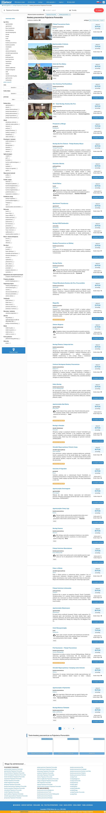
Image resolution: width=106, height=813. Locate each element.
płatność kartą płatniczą (12, 338)
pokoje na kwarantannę (12, 323)
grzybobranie (9, 219)
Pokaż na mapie (13, 350)
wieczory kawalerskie (11, 292)
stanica (6, 65)
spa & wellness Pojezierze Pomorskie (13, 794)
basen (7, 211)
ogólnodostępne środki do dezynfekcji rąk (11, 320)
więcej (54, 78)
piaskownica (9, 262)
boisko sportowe (10, 217)
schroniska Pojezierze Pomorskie (45, 775)
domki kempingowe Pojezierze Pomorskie (15, 775)
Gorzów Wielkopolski (58, 388)
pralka (7, 175)
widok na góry (9, 328)
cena (5, 85)
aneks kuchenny (10, 141)
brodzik (7, 249)
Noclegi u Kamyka (58, 425)
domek (6, 34)
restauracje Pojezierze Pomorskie (45, 771)
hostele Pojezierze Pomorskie (11, 780)
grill (7, 158)
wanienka (8, 272)
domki (7, 107)
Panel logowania (87, 805)
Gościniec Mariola (58, 163)
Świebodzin (56, 227)
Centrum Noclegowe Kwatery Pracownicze (66, 364)
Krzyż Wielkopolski (57, 552)
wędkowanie (9, 232)
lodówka (8, 166)
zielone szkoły (9, 296)
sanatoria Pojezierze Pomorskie (45, 773)
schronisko (7, 63)
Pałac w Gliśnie (57, 568)
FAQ (42, 805)
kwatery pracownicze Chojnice (78, 773)
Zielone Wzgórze (58, 324)
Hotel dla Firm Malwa (59, 64)
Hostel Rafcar (57, 183)
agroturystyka (8, 24)
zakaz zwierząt (9, 136)
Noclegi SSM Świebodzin (60, 223)
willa (6, 72)
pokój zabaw (9, 266)
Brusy (54, 473)
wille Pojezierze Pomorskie (44, 782)
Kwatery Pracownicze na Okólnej (63, 243)
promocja (6, 96)
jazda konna (9, 221)
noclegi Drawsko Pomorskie (77, 792)
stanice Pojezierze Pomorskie (44, 777)
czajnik (7, 156)
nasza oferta (68, 805)
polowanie (8, 226)
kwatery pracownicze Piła (76, 767)
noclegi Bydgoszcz (75, 778)
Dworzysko (55, 68)
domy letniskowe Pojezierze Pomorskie (14, 773)
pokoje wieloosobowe (11, 117)
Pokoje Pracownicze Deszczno (40, 753)
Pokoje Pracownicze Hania (61, 24)
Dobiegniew (56, 128)
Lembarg (55, 328)
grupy (7, 343)
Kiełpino (55, 692)
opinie (102, 20)
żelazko (8, 151)
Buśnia (54, 512)
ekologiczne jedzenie (11, 183)
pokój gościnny (8, 57)
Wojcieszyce (56, 612)
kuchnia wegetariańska (11, 190)
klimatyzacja (9, 145)
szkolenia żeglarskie (11, 313)
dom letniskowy (9, 30)
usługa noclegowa (9, 70)
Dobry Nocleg (57, 384)
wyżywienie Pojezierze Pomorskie (12, 778)
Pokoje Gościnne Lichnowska (62, 588)
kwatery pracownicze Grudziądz (78, 769)
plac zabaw (8, 264)
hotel (6, 38)
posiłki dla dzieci (10, 192)
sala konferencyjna (10, 287)
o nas (61, 805)
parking (8, 128)
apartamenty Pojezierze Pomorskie (13, 771)
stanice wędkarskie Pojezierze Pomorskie (47, 778)
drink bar (8, 181)
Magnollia (56, 303)
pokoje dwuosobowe (11, 111)
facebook (16, 805)
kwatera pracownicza (10, 43)
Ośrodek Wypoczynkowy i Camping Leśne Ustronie (69, 668)
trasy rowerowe (9, 230)
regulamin (36, 805)
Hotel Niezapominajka (60, 628)
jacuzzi (7, 238)
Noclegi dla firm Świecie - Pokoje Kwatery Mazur (68, 143)
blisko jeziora (9, 300)
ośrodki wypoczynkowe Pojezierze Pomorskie (15, 796)
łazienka (8, 147)
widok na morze (10, 334)
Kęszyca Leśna (56, 207)
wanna (7, 177)
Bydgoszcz (55, 187)
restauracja (7, 80)
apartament (8, 26)
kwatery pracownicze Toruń (44, 792)
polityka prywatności (51, 805)
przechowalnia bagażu (11, 200)
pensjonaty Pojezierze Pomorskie (12, 797)
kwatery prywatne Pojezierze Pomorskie (14, 788)
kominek (8, 160)
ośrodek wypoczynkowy (11, 53)
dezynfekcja (9, 317)
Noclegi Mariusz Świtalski (61, 707)
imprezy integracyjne (11, 285)
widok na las (9, 332)
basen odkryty (9, 215)
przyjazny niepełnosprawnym (13, 276)
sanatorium (8, 61)
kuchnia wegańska (10, 188)
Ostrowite (55, 429)
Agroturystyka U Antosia (60, 44)
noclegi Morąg (73, 790)
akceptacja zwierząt (11, 122)
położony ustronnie (10, 306)
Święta (54, 88)
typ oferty (6, 22)
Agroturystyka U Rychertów (61, 688)
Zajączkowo (56, 48)
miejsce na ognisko (11, 168)
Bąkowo (55, 28)
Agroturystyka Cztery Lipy (61, 508)
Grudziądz (55, 267)
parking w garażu (10, 132)
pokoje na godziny (10, 198)
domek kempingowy (10, 32)
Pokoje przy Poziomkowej (66, 753)
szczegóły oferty (98, 38)
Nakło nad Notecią (57, 712)
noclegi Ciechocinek (75, 780)
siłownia (8, 243)
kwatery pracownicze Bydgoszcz (45, 790)
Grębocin (55, 307)
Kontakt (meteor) (26, 805)
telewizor (8, 149)
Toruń (54, 108)
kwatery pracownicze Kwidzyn (45, 797)
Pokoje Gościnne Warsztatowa (62, 548)
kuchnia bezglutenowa (11, 186)
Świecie (55, 348)
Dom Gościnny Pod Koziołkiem (62, 84)
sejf (7, 205)
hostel (6, 36)
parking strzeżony (10, 130)
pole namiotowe (9, 59)
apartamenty (9, 105)
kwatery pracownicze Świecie (44, 796)
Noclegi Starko (57, 263)
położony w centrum (11, 309)
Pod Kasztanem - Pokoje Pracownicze (65, 648)
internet (8, 126)
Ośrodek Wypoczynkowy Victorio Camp (65, 447)
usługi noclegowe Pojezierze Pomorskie (47, 780)
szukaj (98, 10)
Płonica (55, 168)
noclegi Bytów (73, 786)
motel (6, 49)
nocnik (7, 257)
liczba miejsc (7, 91)
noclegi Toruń (73, 777)
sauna (7, 240)
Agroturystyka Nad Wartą (61, 404)
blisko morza (9, 304)
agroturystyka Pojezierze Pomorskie (13, 769)
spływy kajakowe (10, 228)
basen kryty (8, 213)
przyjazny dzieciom (10, 270)
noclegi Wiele (73, 794)
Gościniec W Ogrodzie (60, 468)
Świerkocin (55, 632)
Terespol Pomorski (57, 148)
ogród (7, 170)
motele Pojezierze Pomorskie (11, 792)
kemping (7, 40)
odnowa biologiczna (10, 51)
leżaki (7, 164)
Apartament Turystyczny (60, 203)
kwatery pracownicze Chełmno (78, 775)
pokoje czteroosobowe (11, 109)
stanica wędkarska (9, 67)
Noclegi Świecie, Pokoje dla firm (63, 344)
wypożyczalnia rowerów (12, 234)
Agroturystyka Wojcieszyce (61, 608)
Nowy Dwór (56, 408)
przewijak (8, 268)
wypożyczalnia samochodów (13, 207)
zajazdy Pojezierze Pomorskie (44, 784)
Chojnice (55, 592)
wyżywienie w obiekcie (11, 194)
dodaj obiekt (77, 805)
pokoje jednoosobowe (11, 113)
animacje (8, 247)
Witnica (54, 672)
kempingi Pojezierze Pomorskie (12, 784)
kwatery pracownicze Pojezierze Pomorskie (15, 786)
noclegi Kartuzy (74, 782)
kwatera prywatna (9, 45)
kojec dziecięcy (9, 251)
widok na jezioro (10, 330)
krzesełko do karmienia (12, 253)
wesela (7, 289)
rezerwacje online (9, 19)
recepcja (8, 202)
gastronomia (8, 78)
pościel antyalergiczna (11, 281)
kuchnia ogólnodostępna (12, 162)
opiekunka (8, 259)
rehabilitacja (9, 134)
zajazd (6, 74)
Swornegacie (56, 493)
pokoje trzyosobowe (11, 115)
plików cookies (24, 811)
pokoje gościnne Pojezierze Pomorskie (47, 767)
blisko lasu (8, 302)
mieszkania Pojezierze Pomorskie (12, 790)
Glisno (54, 572)
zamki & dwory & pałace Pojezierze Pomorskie (49, 786)
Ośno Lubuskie (56, 451)
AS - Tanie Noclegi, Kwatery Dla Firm (64, 104)
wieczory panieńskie (11, 294)
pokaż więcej (7, 82)
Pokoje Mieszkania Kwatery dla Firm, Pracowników (69, 283)
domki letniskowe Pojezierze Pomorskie (14, 776)
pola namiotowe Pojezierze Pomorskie (47, 769)
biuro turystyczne (9, 28)
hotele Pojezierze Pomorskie (11, 782)
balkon (7, 143)
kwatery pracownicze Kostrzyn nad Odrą (80, 771)
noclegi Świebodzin (75, 788)
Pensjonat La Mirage (59, 124)
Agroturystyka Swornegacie (61, 488)
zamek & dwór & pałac (10, 76)
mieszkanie (8, 47)
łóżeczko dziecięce (10, 255)
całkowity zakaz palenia (12, 124)
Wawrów (55, 532)
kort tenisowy (9, 224)
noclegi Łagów (74, 784)
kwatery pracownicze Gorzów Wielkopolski (48, 794)
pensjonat (7, 55)
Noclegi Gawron (58, 528)
